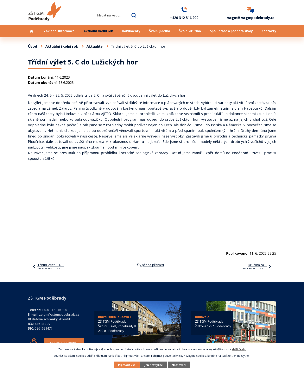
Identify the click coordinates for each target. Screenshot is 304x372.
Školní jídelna (159, 31)
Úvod (31, 31)
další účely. (239, 349)
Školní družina (190, 31)
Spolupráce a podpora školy (231, 31)
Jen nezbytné (153, 365)
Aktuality (94, 46)
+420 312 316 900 (54, 310)
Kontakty (269, 31)
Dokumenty (131, 31)
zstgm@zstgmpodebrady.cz (59, 314)
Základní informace (59, 31)
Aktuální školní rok (98, 31)
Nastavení (179, 365)
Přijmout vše (127, 365)
